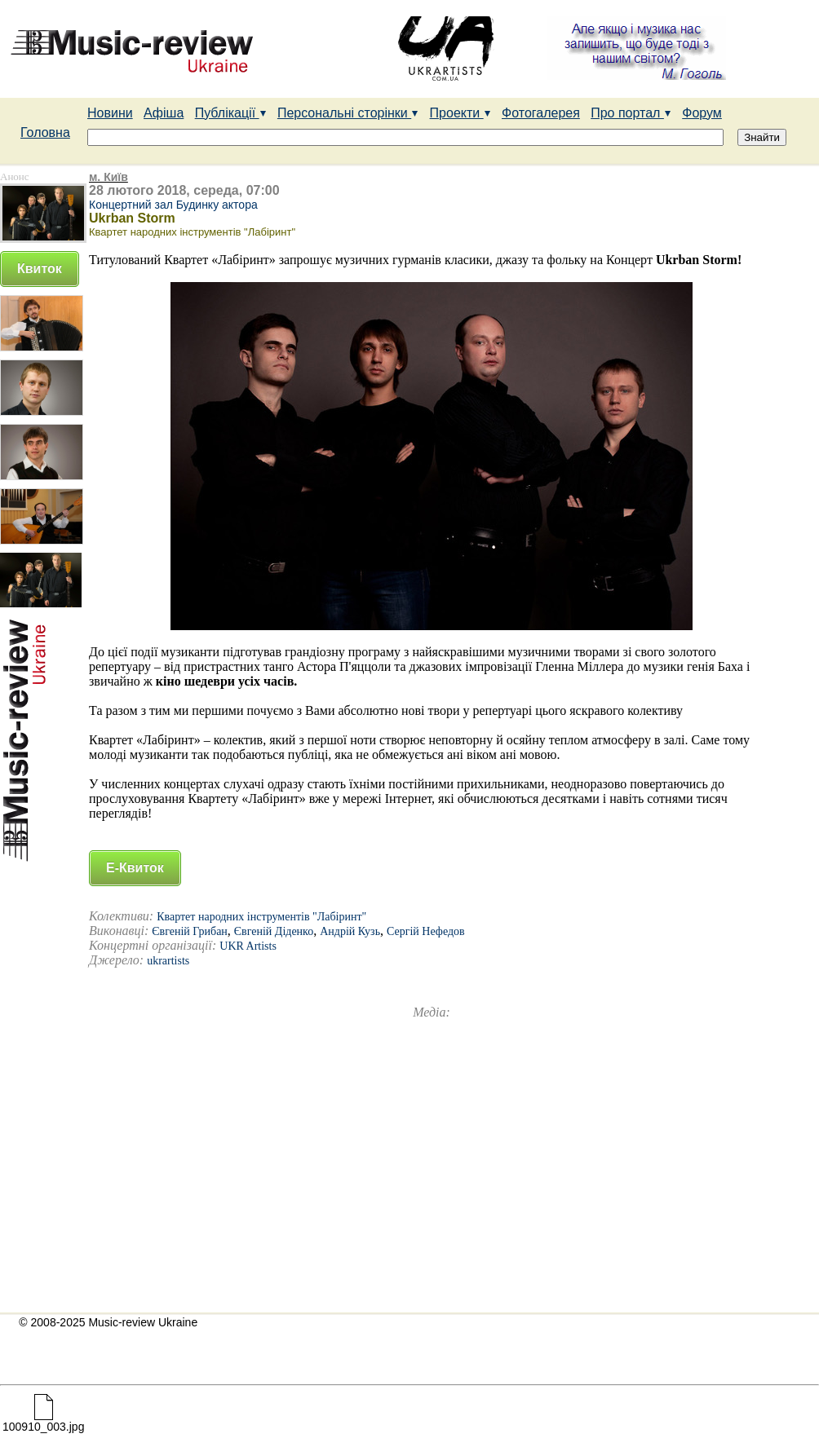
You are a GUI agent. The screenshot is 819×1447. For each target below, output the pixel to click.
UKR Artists (248, 946)
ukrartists (168, 961)
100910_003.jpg (43, 1421)
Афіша (164, 113)
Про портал (631, 113)
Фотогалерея (541, 113)
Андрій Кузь (350, 931)
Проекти (460, 113)
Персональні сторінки (347, 113)
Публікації (231, 113)
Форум (702, 113)
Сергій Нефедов (426, 931)
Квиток (39, 269)
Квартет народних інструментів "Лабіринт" (261, 917)
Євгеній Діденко (273, 931)
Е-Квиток (135, 868)
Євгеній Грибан (190, 931)
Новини (110, 113)
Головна (45, 132)
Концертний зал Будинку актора (173, 204)
